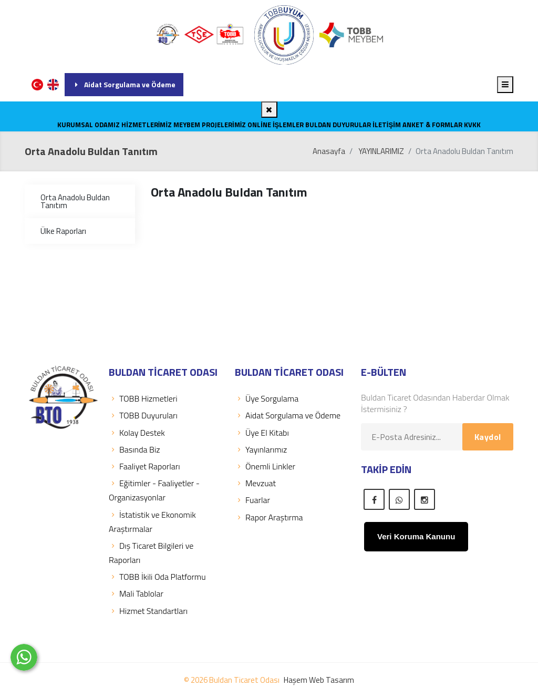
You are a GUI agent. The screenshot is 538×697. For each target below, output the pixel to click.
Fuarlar (252, 500)
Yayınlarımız (261, 449)
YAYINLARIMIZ (381, 151)
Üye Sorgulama (266, 398)
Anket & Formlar (432, 124)
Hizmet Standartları (148, 610)
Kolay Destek (137, 432)
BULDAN (318, 124)
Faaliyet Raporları (144, 466)
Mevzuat (255, 483)
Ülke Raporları (63, 231)
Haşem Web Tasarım (319, 680)
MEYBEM (186, 124)
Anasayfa (329, 151)
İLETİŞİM (387, 124)
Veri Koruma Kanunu (416, 536)
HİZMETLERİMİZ (146, 124)
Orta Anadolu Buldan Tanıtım (75, 201)
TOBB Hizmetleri (143, 398)
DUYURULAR (352, 124)
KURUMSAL (75, 124)
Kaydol (487, 436)
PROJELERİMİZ (224, 124)
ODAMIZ (107, 124)
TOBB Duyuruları (143, 415)
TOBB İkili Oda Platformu (157, 576)
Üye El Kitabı (262, 432)
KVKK (472, 124)
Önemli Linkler (265, 466)
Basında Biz (134, 449)
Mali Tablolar (136, 593)
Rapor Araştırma (269, 517)
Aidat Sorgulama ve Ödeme (124, 84)
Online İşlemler (275, 124)
